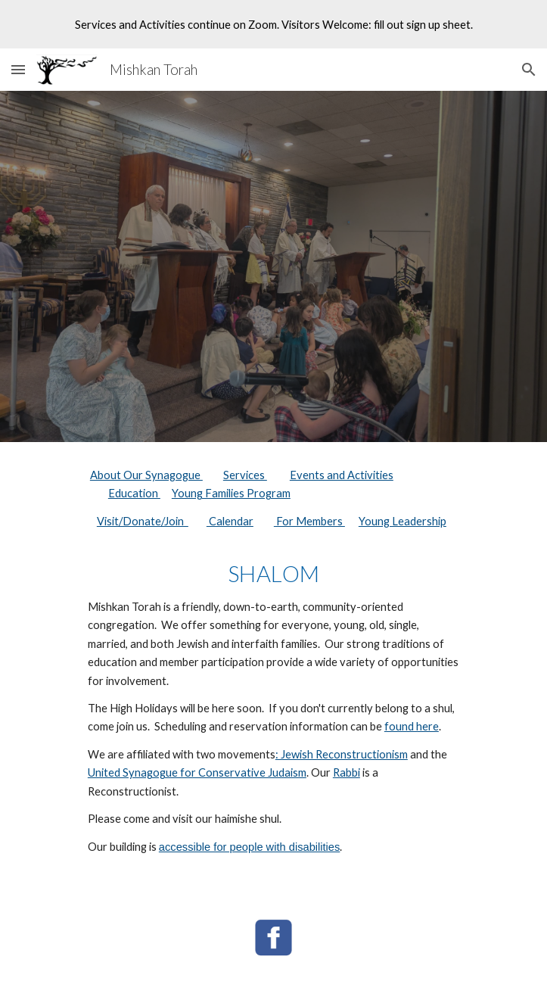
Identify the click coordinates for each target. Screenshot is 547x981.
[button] (18, 69)
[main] (273, 668)
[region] (273, 24)
